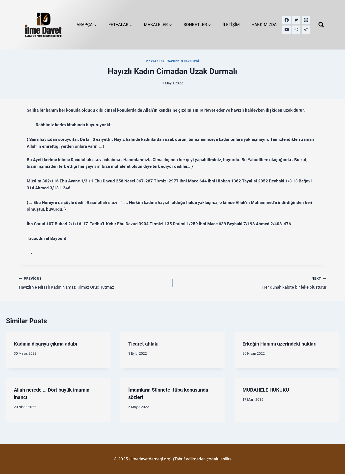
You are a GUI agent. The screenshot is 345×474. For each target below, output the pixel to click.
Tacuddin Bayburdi (183, 61)
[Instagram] (306, 20)
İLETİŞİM (231, 24)
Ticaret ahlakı (143, 344)
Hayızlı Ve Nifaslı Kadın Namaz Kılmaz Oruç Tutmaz (93, 282)
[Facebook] (286, 20)
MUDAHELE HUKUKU (265, 390)
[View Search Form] (321, 25)
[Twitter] (296, 20)
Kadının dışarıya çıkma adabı (45, 344)
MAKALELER (155, 61)
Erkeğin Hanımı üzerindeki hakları (279, 344)
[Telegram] (306, 29)
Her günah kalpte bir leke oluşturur (251, 282)
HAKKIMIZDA (264, 24)
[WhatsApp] (296, 29)
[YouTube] (286, 29)
